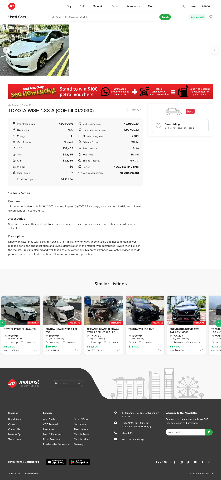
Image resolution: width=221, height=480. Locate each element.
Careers (12, 424)
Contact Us (14, 429)
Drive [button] (115, 6)
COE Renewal (50, 424)
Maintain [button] (98, 6)
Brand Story (14, 419)
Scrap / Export (81, 419)
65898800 (127, 433)
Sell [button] (82, 6)
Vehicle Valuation (83, 439)
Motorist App (15, 434)
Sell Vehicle (197, 17)
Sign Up (206, 5)
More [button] (151, 6)
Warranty (79, 444)
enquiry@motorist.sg (133, 439)
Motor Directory (51, 439)
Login (193, 6)
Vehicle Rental (81, 434)
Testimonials (14, 439)
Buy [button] (69, 6)
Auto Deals (49, 419)
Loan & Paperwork (53, 434)
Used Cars (17, 17)
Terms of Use (14, 473)
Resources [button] (133, 6)
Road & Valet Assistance (56, 444)
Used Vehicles (82, 429)
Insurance (48, 429)
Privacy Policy (31, 473)
